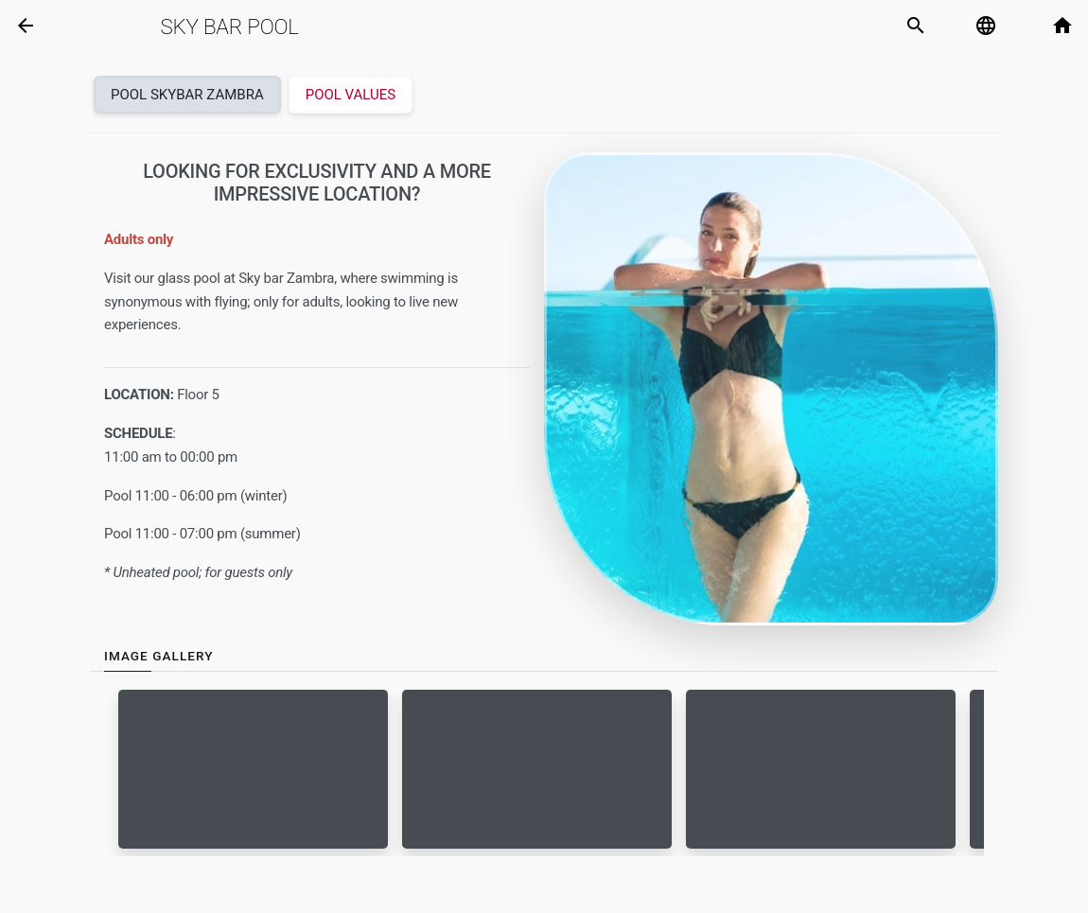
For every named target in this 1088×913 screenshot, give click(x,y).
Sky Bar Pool (229, 26)
